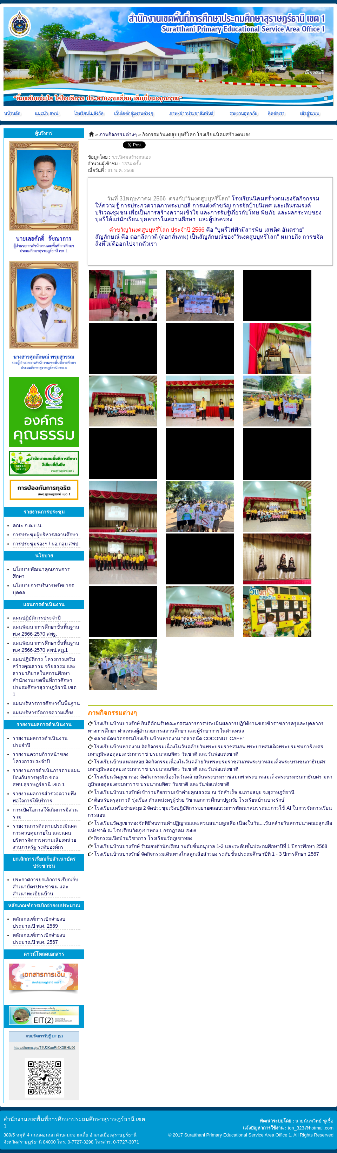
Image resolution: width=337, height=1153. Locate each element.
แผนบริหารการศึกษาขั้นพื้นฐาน (46, 703)
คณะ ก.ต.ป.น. (27, 525)
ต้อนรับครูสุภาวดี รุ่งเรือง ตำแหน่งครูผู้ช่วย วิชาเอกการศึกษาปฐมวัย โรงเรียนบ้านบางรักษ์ (189, 800)
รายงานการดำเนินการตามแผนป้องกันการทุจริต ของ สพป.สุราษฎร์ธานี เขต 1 (46, 777)
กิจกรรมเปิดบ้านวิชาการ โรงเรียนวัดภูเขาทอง (143, 838)
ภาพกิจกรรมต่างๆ (118, 134)
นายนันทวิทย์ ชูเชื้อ (314, 1121)
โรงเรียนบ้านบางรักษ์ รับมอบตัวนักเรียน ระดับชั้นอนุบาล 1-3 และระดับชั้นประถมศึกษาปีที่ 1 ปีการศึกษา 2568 (210, 846)
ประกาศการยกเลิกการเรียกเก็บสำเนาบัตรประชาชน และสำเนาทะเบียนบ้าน (45, 886)
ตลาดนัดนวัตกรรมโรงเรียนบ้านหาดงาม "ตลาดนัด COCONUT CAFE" (169, 738)
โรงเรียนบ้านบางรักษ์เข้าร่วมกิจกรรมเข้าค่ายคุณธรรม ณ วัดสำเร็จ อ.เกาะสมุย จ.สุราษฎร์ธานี (194, 792)
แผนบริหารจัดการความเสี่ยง (43, 712)
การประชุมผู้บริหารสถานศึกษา (45, 534)
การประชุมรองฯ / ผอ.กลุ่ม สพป (45, 543)
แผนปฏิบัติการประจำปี (37, 618)
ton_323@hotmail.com (310, 1128)
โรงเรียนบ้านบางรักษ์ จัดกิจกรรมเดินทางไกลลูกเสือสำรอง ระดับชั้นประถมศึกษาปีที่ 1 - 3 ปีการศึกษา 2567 (206, 854)
